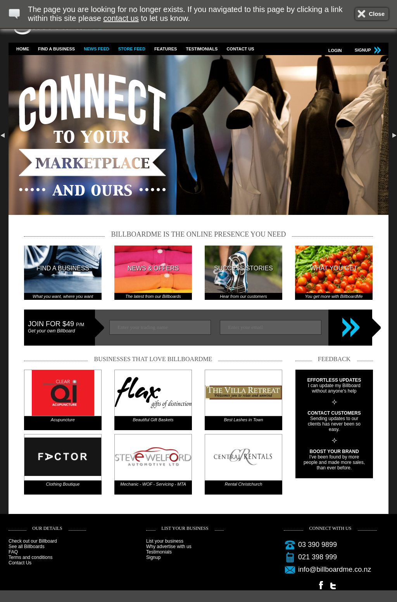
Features (165, 49)
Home (22, 49)
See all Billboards (27, 546)
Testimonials (201, 49)
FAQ (13, 552)
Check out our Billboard (33, 541)
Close (377, 13)
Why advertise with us (169, 546)
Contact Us (240, 49)
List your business (164, 541)
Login (335, 50)
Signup (153, 557)
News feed (96, 49)
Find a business (56, 49)
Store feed (131, 49)
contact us (121, 18)
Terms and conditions (30, 557)
